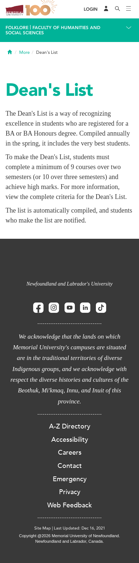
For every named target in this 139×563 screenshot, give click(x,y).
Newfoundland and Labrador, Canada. (69, 541)
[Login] (90, 9)
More (24, 52)
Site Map (42, 528)
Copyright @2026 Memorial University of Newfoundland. (69, 536)
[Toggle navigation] (128, 9)
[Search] (117, 9)
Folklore (17, 27)
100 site (42, 9)
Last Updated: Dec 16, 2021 (79, 528)
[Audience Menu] (106, 9)
